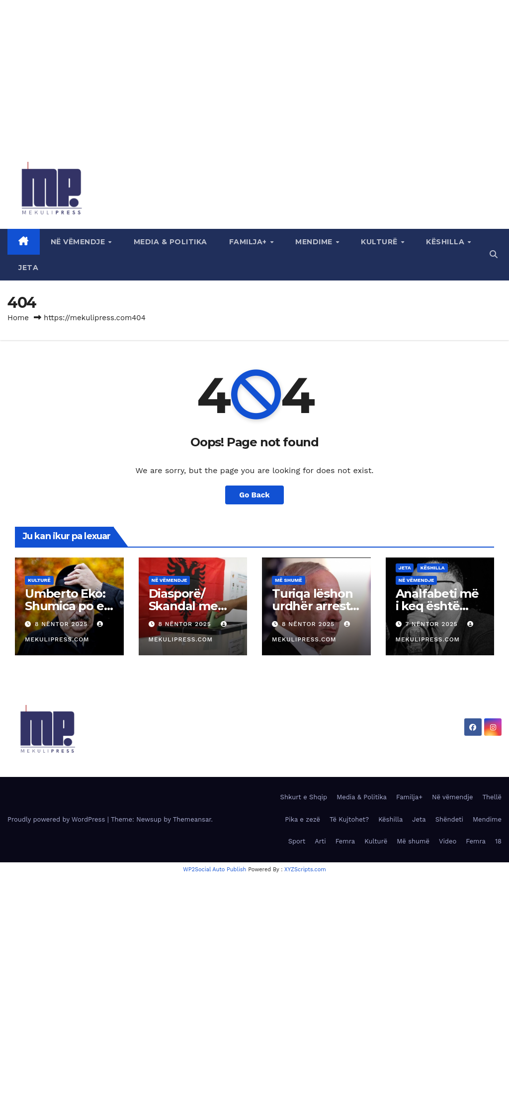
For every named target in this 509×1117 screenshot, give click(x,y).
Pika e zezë (302, 819)
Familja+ (249, 241)
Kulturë (380, 241)
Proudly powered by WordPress (57, 819)
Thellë (492, 797)
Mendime (315, 241)
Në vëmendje (79, 241)
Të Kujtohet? (349, 819)
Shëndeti (449, 819)
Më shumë (288, 580)
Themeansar (192, 819)
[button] (494, 254)
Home (18, 317)
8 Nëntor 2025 (62, 624)
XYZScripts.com (305, 869)
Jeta (28, 267)
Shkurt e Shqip (304, 797)
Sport (297, 841)
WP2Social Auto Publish (214, 869)
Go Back (254, 494)
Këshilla (446, 241)
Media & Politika (170, 241)
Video (447, 841)
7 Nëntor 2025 (432, 624)
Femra (345, 841)
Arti (320, 841)
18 (498, 841)
